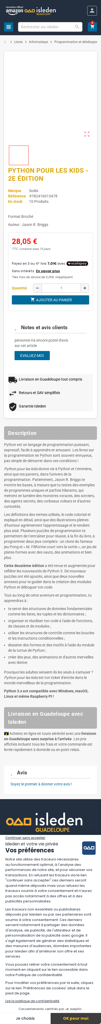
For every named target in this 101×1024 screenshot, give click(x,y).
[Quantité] (61, 288)
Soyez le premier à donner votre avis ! (41, 784)
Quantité (19, 288)
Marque (14, 191)
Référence (17, 196)
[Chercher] (50, 27)
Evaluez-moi (32, 355)
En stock (15, 201)
